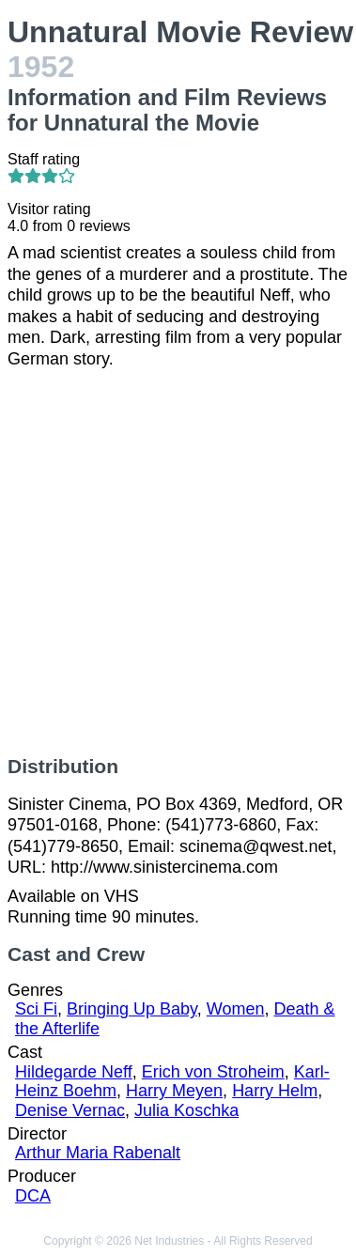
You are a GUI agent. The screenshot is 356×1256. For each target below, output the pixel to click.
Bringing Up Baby (132, 1009)
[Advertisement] (178, 562)
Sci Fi (36, 1009)
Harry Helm (274, 1090)
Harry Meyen (174, 1090)
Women (236, 1009)
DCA (33, 1195)
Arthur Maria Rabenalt (97, 1152)
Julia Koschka (186, 1110)
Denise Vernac (70, 1110)
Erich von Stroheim (213, 1071)
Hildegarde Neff (73, 1071)
